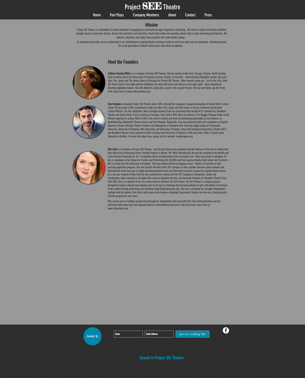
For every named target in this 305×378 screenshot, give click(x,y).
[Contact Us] (92, 336)
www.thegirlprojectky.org (167, 189)
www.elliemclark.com (118, 208)
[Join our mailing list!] (192, 334)
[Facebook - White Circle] (226, 330)
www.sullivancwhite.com (138, 91)
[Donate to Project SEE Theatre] (161, 358)
